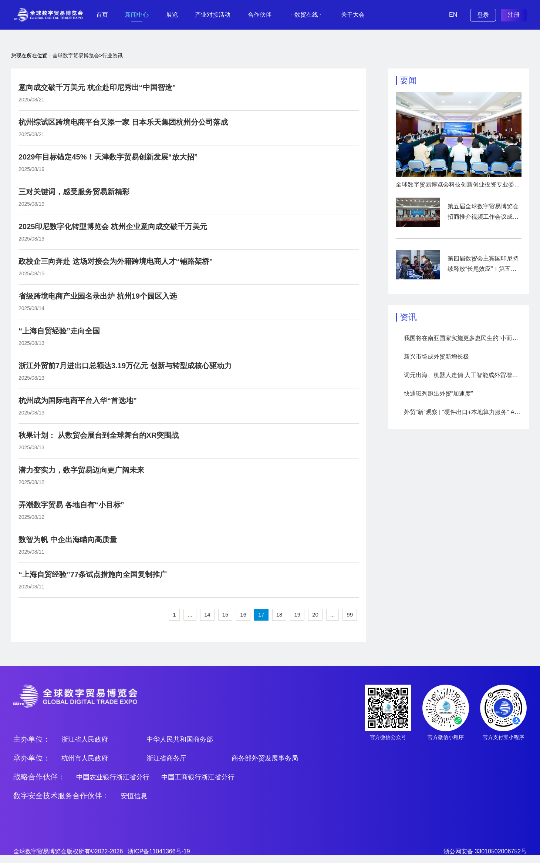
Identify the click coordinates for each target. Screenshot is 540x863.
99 (350, 614)
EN (453, 14)
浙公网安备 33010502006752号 (485, 851)
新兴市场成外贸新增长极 (436, 356)
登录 (483, 15)
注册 (514, 14)
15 (225, 614)
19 (297, 614)
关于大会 (353, 14)
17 (261, 614)
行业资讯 (112, 55)
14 (207, 614)
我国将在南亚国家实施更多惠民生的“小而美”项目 (468, 338)
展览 (172, 14)
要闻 (408, 80)
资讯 (408, 317)
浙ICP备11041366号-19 (159, 851)
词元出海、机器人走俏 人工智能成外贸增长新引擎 (470, 375)
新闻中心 (137, 14)
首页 (102, 14)
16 (243, 614)
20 (315, 614)
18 (279, 614)
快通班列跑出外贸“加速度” (438, 393)
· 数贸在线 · (306, 14)
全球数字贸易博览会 (76, 55)
